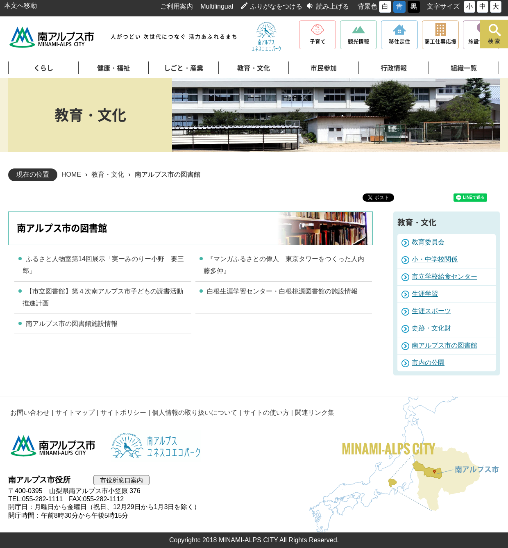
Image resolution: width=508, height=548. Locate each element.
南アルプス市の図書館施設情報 (72, 323)
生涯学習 (425, 293)
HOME (71, 174)
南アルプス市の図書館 (444, 345)
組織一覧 (464, 68)
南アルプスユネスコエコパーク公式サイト (266, 36)
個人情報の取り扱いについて (194, 412)
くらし (43, 68)
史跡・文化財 (431, 328)
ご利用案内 (176, 6)
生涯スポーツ (431, 310)
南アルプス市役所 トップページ (52, 37)
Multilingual (216, 6)
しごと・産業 (183, 68)
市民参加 (324, 68)
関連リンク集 (314, 412)
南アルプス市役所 (53, 446)
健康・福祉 (113, 68)
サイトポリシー (123, 412)
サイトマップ (75, 412)
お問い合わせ (30, 412)
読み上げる (332, 6)
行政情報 (394, 68)
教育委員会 (428, 242)
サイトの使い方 (266, 412)
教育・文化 (253, 68)
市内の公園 (428, 362)
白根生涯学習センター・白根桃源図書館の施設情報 (282, 291)
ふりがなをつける (276, 6)
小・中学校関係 (435, 259)
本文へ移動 (20, 5)
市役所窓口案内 (121, 480)
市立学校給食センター (444, 276)
